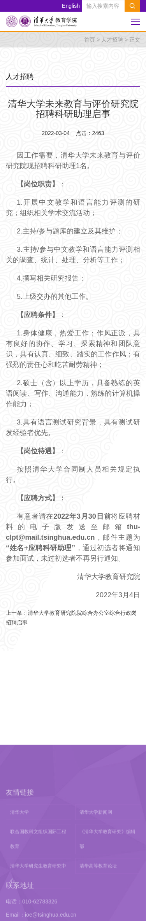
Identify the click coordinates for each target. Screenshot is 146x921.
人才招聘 (112, 40)
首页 (89, 40)
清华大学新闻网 (95, 863)
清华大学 (19, 863)
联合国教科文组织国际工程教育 (38, 890)
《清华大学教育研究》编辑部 (107, 890)
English (71, 6)
